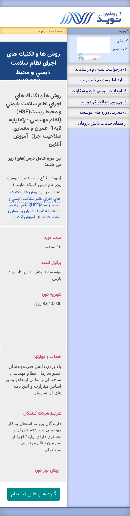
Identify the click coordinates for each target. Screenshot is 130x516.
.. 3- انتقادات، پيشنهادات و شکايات (100, 90)
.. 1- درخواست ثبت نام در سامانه (102, 69)
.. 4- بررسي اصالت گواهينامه (105, 101)
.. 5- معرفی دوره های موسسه (104, 112)
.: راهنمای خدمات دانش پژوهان (103, 123)
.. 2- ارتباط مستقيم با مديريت (104, 80)
